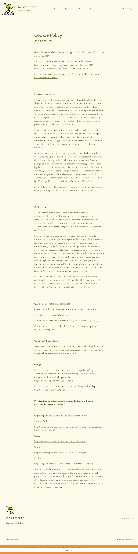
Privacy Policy (69, 550)
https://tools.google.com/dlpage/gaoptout (53, 380)
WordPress (129, 539)
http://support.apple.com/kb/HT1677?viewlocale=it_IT (60, 452)
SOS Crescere (27, 7)
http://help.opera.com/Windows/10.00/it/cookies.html (60, 441)
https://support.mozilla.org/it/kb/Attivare (53, 463)
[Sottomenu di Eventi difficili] (124, 8)
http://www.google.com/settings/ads (51, 389)
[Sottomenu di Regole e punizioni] (76, 8)
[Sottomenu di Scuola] (92, 8)
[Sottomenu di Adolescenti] (113, 8)
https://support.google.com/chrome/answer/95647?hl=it (60, 415)
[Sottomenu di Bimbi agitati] (62, 8)
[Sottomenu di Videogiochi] (135, 8)
